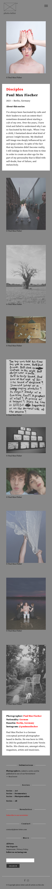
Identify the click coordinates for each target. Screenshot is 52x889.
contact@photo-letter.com (16, 829)
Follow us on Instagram (16, 852)
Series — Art (12, 791)
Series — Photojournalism (18, 796)
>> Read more (11, 776)
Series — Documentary (16, 793)
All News (10, 844)
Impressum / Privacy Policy (17, 849)
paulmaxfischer (29, 726)
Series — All (11, 801)
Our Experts (11, 847)
